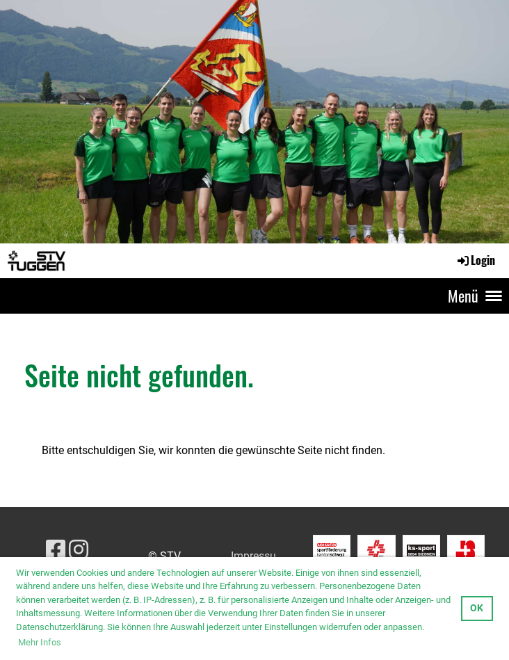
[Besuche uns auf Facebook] (55, 550)
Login (475, 260)
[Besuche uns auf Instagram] (78, 550)
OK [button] (476, 608)
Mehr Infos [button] (39, 642)
